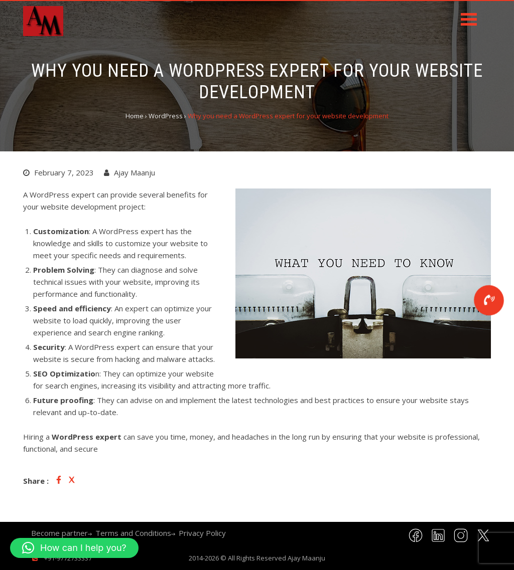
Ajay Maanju (306, 557)
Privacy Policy (202, 533)
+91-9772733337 (67, 557)
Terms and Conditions (133, 533)
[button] (74, 548)
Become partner (59, 533)
